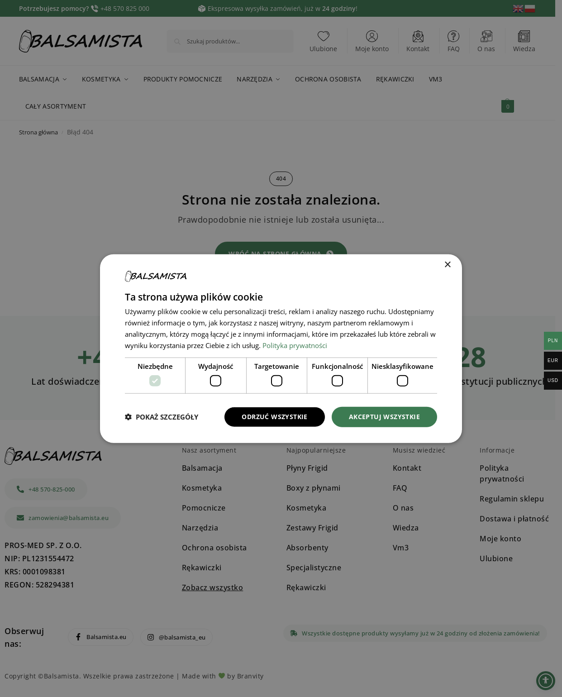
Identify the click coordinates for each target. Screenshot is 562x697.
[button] (161, 417)
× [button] (447, 265)
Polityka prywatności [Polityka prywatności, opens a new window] (294, 344)
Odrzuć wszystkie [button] (274, 416)
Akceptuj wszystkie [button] (384, 416)
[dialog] (281, 348)
